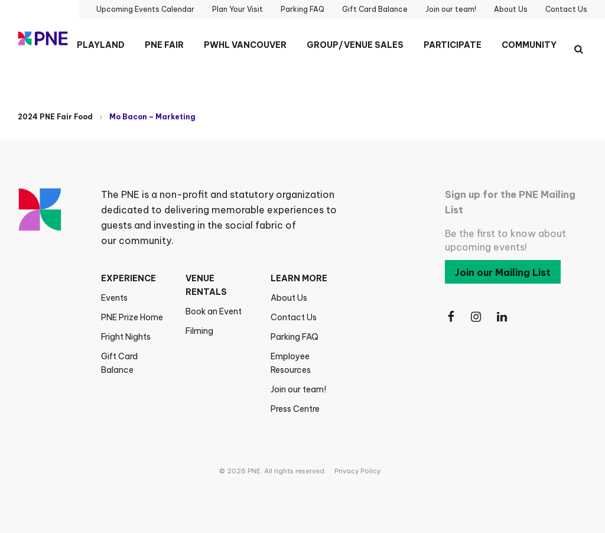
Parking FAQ (294, 337)
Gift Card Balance (119, 363)
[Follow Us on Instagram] (477, 317)
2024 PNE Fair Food (55, 116)
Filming (199, 331)
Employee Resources (291, 363)
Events (114, 297)
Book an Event (214, 311)
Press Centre (295, 409)
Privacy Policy (357, 471)
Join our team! (298, 389)
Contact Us (294, 317)
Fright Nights (126, 337)
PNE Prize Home (132, 317)
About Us (289, 297)
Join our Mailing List (503, 272)
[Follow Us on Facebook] (451, 317)
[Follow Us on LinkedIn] (503, 317)
